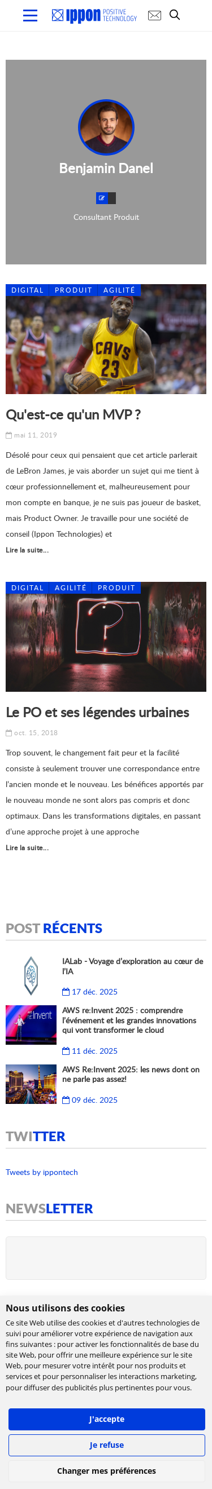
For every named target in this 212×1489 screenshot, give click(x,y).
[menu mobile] (30, 15)
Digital (27, 290)
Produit (74, 290)
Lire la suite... (27, 550)
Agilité (119, 290)
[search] (177, 15)
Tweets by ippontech (42, 1172)
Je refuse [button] (107, 1444)
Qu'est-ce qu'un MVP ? (73, 414)
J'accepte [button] (106, 1418)
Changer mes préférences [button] (106, 1470)
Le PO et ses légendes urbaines (97, 711)
